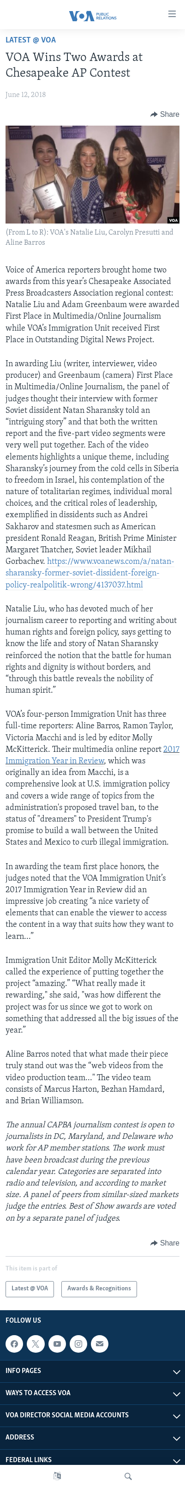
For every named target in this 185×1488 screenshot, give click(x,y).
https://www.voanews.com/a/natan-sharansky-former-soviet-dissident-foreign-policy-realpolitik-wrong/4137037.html (90, 573)
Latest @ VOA (31, 40)
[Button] (164, 114)
